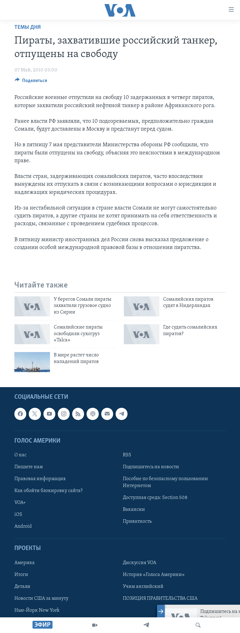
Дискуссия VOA (139, 562)
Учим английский (143, 586)
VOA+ (20, 502)
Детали (22, 586)
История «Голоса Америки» (154, 574)
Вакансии (134, 509)
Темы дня (27, 27)
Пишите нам (28, 467)
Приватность (137, 521)
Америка (24, 562)
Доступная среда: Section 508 (155, 497)
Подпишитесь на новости (151, 467)
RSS (127, 454)
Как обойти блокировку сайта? (48, 490)
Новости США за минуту (41, 598)
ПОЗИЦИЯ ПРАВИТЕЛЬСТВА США (160, 598)
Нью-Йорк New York (36, 610)
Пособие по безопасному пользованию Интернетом (165, 482)
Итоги (21, 574)
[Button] (31, 82)
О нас (20, 454)
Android (23, 526)
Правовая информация (40, 478)
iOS (18, 514)
